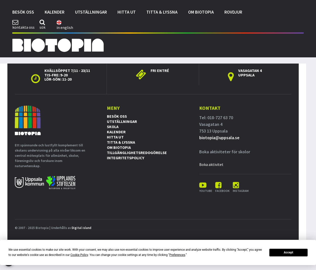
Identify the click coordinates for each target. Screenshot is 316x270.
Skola (112, 126)
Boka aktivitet (211, 164)
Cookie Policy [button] (79, 255)
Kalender (54, 12)
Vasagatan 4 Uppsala (250, 72)
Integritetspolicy (125, 157)
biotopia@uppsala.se (219, 137)
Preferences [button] (177, 255)
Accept (288, 252)
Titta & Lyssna (162, 12)
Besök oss (23, 12)
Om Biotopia (201, 12)
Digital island (81, 228)
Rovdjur (233, 12)
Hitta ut (127, 12)
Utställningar (91, 12)
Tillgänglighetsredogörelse (137, 152)
